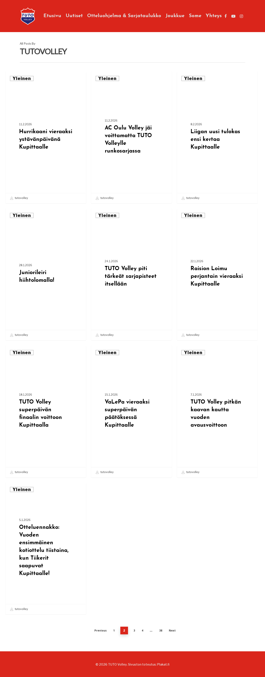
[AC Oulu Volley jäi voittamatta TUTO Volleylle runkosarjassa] (131, 137)
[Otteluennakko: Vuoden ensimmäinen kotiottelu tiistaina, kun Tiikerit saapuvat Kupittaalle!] (45, 548)
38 (160, 630)
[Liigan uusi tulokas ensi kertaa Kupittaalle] (217, 137)
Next (172, 630)
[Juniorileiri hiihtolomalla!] (45, 274)
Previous (100, 630)
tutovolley (19, 198)
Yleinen (22, 78)
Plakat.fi (163, 664)
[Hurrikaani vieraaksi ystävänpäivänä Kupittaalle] (45, 137)
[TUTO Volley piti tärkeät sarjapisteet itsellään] (131, 274)
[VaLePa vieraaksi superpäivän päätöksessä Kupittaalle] (131, 411)
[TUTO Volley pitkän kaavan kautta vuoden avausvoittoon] (217, 411)
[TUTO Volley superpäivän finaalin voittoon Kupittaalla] (45, 411)
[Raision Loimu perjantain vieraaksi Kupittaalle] (217, 274)
